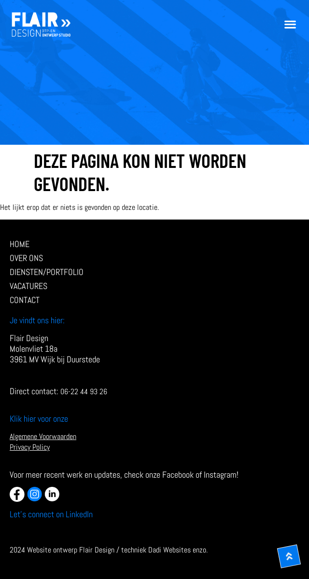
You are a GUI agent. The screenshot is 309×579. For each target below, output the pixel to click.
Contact (25, 300)
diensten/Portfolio (49, 272)
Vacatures (28, 286)
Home (19, 244)
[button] (290, 24)
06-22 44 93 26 (83, 391)
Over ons (26, 258)
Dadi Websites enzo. (178, 550)
